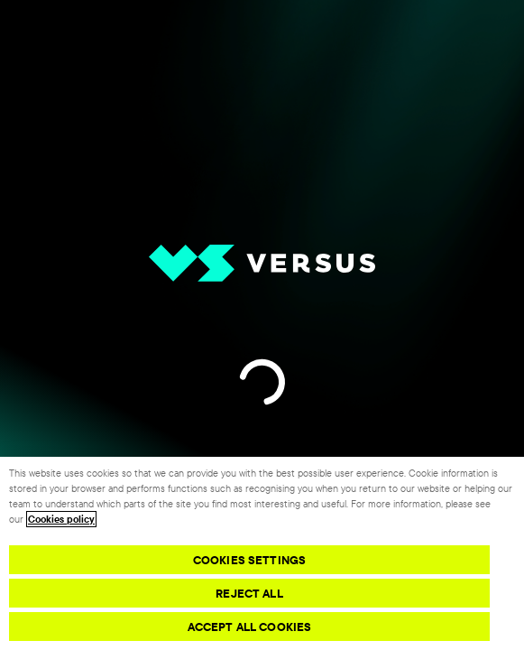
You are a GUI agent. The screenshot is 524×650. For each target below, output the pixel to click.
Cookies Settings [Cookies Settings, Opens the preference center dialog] (249, 559)
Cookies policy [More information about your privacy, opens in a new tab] (61, 519)
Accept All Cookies (249, 626)
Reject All (249, 593)
